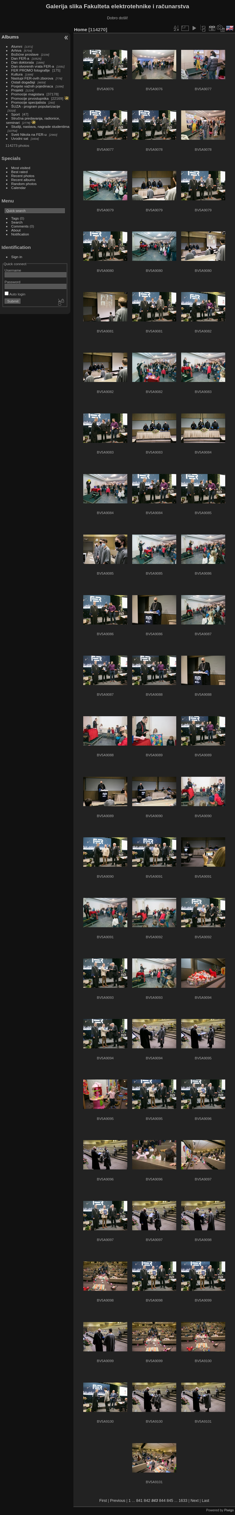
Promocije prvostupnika (30, 98)
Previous (117, 1500)
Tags (15, 218)
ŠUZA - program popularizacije (35, 106)
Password (13, 282)
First (103, 1500)
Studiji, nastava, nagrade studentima (40, 126)
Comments (20, 226)
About (16, 230)
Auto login (15, 294)
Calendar (18, 188)
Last (205, 1500)
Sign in (16, 257)
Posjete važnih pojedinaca (32, 86)
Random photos (24, 184)
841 (139, 1500)
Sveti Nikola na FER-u (29, 134)
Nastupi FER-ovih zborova (32, 78)
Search (17, 222)
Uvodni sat (19, 138)
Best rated (19, 172)
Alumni (16, 46)
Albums (10, 36)
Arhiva (16, 50)
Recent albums (23, 180)
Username (13, 270)
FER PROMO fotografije (30, 70)
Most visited (20, 168)
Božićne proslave (25, 54)
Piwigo (229, 1510)
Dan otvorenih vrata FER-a (32, 66)
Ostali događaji (23, 82)
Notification (20, 234)
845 (170, 1500)
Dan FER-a (20, 58)
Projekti (17, 90)
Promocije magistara (27, 94)
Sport (15, 114)
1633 (183, 1500)
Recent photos (23, 176)
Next (195, 1500)
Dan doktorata (22, 62)
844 (162, 1500)
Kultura (17, 74)
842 (147, 1500)
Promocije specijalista (28, 102)
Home (80, 29)
